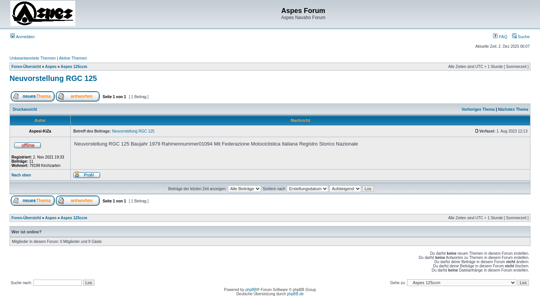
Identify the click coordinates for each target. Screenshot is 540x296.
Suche (521, 36)
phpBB (251, 290)
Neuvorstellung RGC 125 (53, 78)
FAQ (500, 36)
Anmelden (22, 36)
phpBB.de (295, 294)
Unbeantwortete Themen (33, 58)
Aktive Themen (73, 58)
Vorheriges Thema (478, 109)
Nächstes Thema (513, 109)
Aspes (51, 67)
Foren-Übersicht (26, 67)
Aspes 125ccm (74, 67)
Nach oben (21, 175)
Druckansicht (25, 109)
